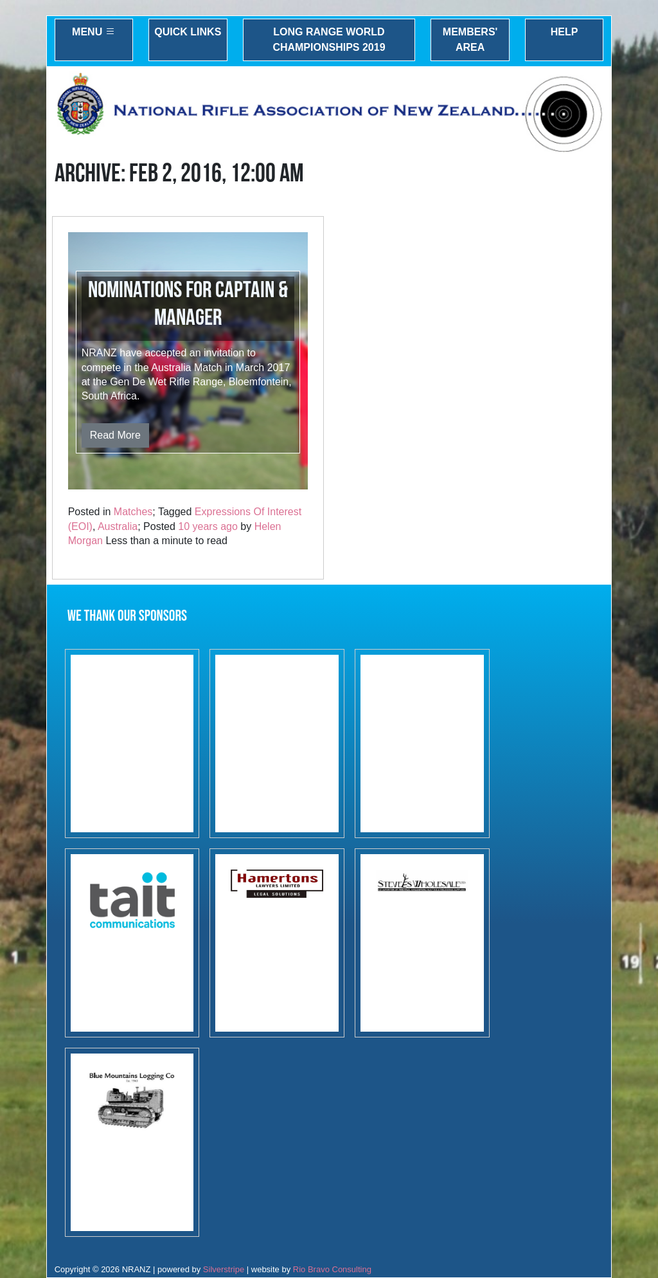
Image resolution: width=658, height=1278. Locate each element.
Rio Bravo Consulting (332, 1269)
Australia (118, 526)
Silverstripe (223, 1269)
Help (564, 31)
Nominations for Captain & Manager (188, 304)
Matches (133, 511)
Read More (115, 435)
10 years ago (208, 526)
